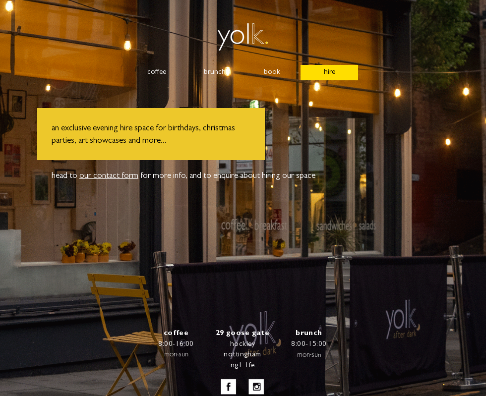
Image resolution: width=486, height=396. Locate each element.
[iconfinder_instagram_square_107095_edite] (256, 386)
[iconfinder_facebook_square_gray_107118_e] (228, 386)
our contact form (108, 176)
